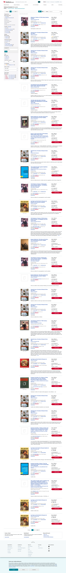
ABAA (38, 227)
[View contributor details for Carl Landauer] (33, 169)
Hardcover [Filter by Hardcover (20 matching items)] (7, 36)
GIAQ (38, 437)
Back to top (33, 542)
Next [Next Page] (15, 11)
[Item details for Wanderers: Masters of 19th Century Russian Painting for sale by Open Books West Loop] (24, 21)
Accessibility (29, 555)
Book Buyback (19, 549)
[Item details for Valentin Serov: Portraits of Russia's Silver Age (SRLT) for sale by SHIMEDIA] (24, 401)
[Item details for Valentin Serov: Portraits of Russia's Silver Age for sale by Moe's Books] (24, 156)
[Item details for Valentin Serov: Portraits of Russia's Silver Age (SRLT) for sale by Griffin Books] (24, 416)
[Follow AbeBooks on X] (49, 549)
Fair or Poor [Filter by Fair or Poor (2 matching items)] (7, 31)
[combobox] (26, 2)
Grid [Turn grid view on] (43, 11)
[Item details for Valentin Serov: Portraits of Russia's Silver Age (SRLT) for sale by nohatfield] (24, 310)
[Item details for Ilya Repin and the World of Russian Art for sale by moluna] (24, 520)
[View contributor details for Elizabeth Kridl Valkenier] (35, 103)
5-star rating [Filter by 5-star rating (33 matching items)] (9, 78)
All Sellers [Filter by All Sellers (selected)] (7, 73)
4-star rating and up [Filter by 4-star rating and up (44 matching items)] (10, 77)
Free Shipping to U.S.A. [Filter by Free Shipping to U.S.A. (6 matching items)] (9, 64)
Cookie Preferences (30, 552)
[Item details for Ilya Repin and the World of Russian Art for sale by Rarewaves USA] (24, 505)
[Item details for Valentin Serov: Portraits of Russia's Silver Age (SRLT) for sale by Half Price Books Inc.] (24, 56)
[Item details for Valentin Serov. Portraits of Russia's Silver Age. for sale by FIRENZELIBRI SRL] (24, 344)
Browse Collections (17, 4)
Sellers (52, 4)
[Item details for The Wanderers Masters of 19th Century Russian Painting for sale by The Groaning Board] (24, 325)
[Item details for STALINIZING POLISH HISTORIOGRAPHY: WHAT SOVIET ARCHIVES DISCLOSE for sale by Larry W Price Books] (24, 87)
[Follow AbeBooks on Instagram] (49, 551)
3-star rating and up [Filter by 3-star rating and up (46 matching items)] (10, 76)
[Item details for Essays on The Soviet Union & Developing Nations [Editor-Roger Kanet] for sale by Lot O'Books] (24, 136)
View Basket (9, 552)
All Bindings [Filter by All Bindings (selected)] (6, 35)
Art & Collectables (35, 4)
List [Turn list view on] (40, 11)
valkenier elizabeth (11, 8)
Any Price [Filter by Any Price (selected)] (6, 55)
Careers (29, 549)
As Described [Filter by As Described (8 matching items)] (7, 32)
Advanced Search (6, 4)
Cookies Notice (30, 554)
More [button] (59, 235)
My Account (9, 549)
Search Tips (45, 534)
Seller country (7, 70)
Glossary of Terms (46, 535)
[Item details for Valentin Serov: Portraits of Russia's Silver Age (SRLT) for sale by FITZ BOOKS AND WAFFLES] (24, 73)
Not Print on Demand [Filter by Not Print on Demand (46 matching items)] (8, 45)
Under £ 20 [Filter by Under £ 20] (6, 56)
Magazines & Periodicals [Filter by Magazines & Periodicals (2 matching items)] (9, 17)
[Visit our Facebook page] (49, 547)
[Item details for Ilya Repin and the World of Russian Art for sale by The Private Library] (24, 363)
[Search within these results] (40, 14)
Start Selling (60, 4)
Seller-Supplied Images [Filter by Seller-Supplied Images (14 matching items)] (9, 44)
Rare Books (26, 4)
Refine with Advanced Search (20, 8)
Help (38, 546)
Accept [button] (14, 569)
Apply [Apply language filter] (6, 51)
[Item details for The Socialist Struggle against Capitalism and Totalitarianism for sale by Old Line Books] (24, 172)
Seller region (6, 68)
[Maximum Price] (11, 61)
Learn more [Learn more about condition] (9, 26)
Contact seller (33, 26)
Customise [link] (34, 569)
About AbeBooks (30, 546)
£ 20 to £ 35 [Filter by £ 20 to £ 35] (6, 57)
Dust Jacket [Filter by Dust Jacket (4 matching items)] (7, 43)
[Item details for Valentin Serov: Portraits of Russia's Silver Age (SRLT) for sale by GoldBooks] (24, 295)
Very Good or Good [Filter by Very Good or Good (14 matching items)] (8, 30)
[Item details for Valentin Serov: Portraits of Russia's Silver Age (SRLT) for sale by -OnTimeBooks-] (24, 38)
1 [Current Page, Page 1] (10, 11)
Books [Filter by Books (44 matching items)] (6, 16)
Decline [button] (23, 569)
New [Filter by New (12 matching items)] (6, 27)
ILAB (40, 227)
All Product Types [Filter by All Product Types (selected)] (7, 15)
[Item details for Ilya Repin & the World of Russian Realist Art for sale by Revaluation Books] (24, 453)
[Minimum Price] (6, 61)
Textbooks (44, 4)
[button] (61, 13)
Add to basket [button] (56, 25)
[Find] (39, 2)
